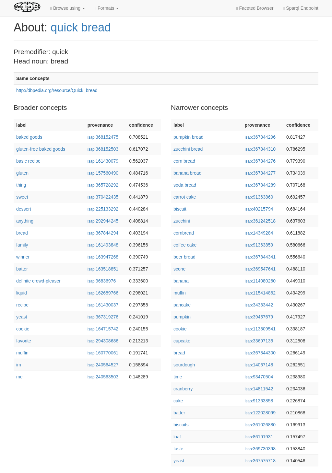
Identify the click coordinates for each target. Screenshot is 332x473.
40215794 (259, 209)
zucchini (181, 221)
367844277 (260, 173)
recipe (22, 304)
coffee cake (184, 245)
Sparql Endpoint (300, 8)
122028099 (260, 412)
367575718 (260, 460)
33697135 (259, 340)
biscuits (181, 424)
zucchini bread (188, 149)
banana (181, 280)
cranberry (183, 388)
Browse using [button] (67, 8)
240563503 (103, 376)
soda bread (184, 185)
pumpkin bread (188, 137)
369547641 (260, 268)
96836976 (102, 280)
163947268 (103, 257)
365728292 (103, 185)
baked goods (29, 137)
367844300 (260, 352)
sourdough (184, 364)
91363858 (259, 400)
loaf (177, 436)
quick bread (81, 27)
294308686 (103, 340)
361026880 (260, 424)
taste (178, 448)
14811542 (259, 388)
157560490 (103, 173)
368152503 (103, 149)
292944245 (103, 221)
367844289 (260, 185)
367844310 (260, 149)
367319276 (103, 316)
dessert (23, 209)
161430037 (103, 304)
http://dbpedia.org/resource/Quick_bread (57, 90)
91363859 (259, 245)
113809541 (260, 328)
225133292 (103, 209)
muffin (22, 352)
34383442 (259, 304)
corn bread (184, 161)
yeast (21, 316)
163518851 (103, 268)
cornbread (183, 233)
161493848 (103, 245)
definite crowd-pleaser (38, 280)
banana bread (187, 173)
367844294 (103, 233)
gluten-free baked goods (40, 149)
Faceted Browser (255, 8)
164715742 (103, 328)
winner (23, 257)
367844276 (260, 161)
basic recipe (28, 161)
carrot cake (184, 197)
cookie (22, 328)
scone (179, 268)
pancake (182, 304)
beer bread (184, 257)
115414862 (260, 292)
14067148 (259, 364)
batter (22, 268)
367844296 (260, 137)
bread (22, 233)
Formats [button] (107, 8)
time (177, 376)
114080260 (260, 280)
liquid (21, 292)
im (18, 364)
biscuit (179, 209)
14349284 (259, 233)
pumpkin (182, 316)
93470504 (259, 376)
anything (24, 221)
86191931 (259, 436)
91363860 (259, 197)
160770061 (103, 352)
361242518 (260, 221)
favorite (23, 340)
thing (21, 185)
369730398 (260, 448)
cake (178, 400)
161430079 (103, 161)
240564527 (103, 364)
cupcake (181, 340)
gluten (22, 173)
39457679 (259, 316)
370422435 (103, 197)
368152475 (103, 137)
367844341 (260, 257)
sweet (22, 197)
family (22, 245)
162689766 (103, 292)
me (19, 376)
